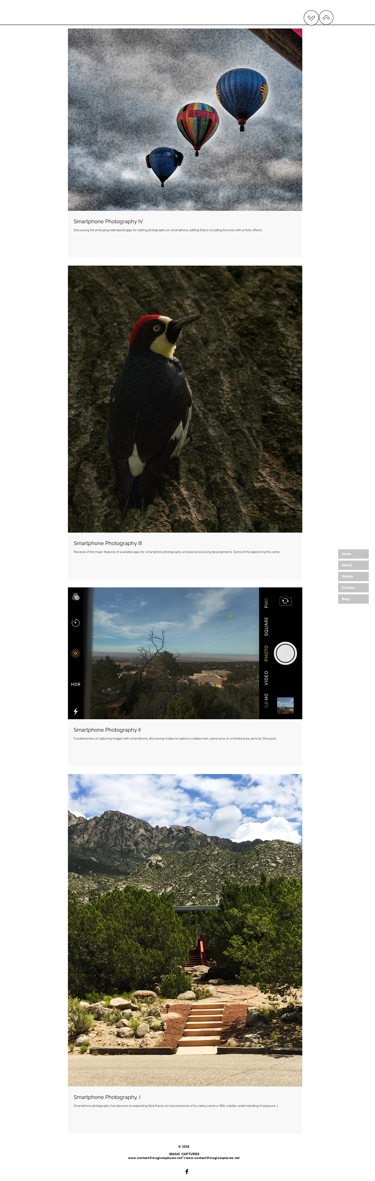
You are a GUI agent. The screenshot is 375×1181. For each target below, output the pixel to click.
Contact (348, 588)
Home (346, 554)
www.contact (138, 1158)
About (347, 565)
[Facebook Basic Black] (186, 1171)
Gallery (347, 576)
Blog (345, 599)
